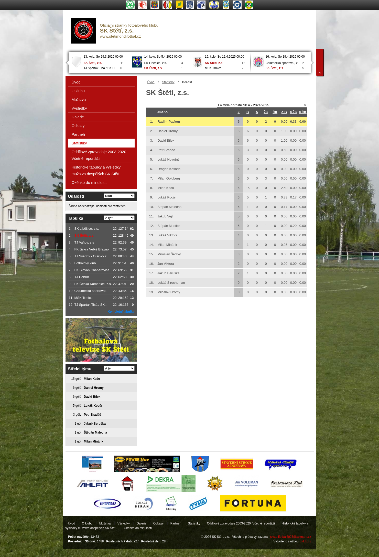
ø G (284, 112)
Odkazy (78, 125)
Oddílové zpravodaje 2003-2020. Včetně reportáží (99, 155)
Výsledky (79, 108)
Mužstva (79, 99)
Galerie (78, 117)
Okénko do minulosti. (89, 182)
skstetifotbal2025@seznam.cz (290, 537)
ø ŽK (293, 112)
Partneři (78, 134)
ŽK (266, 112)
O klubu (78, 91)
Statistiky (168, 82)
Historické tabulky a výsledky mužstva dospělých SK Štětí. (96, 170)
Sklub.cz (305, 541)
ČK (275, 112)
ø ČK (302, 112)
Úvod (151, 82)
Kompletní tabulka (120, 311)
